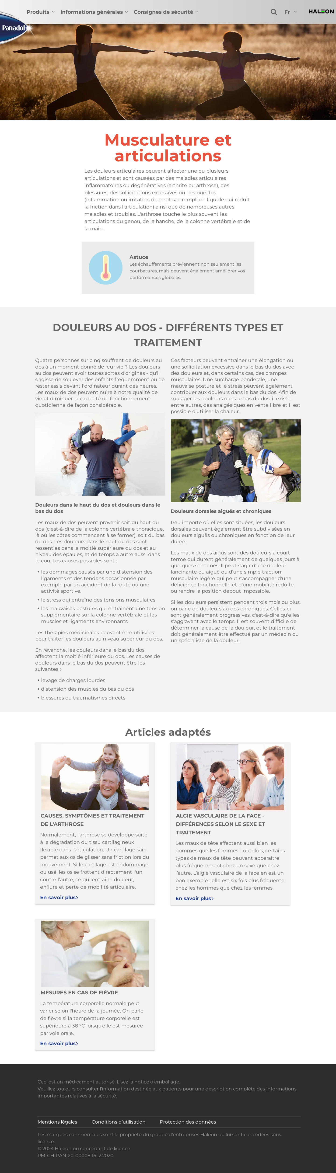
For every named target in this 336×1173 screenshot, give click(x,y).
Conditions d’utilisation (119, 1122)
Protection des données (188, 1122)
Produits (38, 12)
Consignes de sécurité (163, 12)
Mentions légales (57, 1122)
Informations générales (91, 12)
